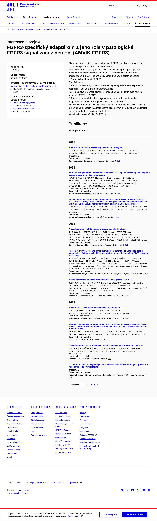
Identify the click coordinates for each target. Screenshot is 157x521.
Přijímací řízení (36, 424)
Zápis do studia (37, 428)
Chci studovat (41, 407)
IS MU (9, 482)
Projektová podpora (62, 416)
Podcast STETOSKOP (88, 435)
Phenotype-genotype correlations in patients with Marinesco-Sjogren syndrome (106, 345)
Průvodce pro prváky (39, 435)
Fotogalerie (84, 428)
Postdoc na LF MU (62, 445)
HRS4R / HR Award (62, 430)
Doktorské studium (62, 420)
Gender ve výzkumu (63, 434)
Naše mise (11, 439)
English (146, 5)
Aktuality (83, 413)
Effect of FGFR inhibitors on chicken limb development (94, 308)
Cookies (25, 493)
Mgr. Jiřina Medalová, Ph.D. (26, 109)
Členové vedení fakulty (15, 416)
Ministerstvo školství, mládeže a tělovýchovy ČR (34, 86)
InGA (42, 23)
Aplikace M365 (75, 482)
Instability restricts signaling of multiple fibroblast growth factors (99, 280)
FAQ (32, 431)
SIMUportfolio (58, 482)
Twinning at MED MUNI (64, 449)
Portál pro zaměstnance (36, 482)
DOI (118, 161)
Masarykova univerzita (21, 490)
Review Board (111, 23)
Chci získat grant (28, 23)
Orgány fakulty (12, 420)
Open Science (60, 437)
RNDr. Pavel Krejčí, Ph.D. (24, 103)
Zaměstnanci (144, 17)
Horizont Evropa (57, 23)
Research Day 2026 (63, 452)
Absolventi (117, 17)
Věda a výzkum (65, 407)
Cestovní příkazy (93, 23)
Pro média (84, 420)
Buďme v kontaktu (38, 416)
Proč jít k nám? (36, 413)
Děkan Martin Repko (14, 413)
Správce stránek (13, 493)
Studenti (130, 17)
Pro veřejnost (90, 407)
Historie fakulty (12, 431)
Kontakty (126, 23)
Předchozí (74, 385)
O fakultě (14, 407)
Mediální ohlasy (86, 424)
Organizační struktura (15, 424)
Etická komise (75, 23)
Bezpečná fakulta (13, 442)
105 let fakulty (12, 428)
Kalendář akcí (85, 416)
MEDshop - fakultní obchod (90, 442)
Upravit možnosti (76, 517)
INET (19, 482)
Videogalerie (84, 431)
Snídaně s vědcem (62, 441)
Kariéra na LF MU (13, 446)
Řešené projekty (142, 23)
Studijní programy (38, 420)
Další (94, 385)
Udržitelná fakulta (13, 450)
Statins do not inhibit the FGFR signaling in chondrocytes (95, 147)
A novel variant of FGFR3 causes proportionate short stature (97, 229)
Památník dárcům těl (87, 439)
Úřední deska (12, 435)
